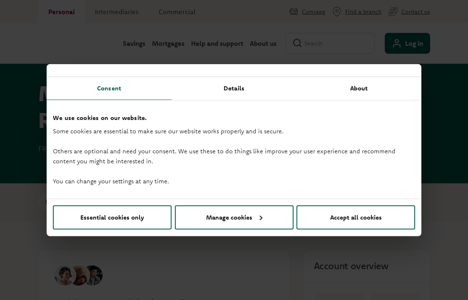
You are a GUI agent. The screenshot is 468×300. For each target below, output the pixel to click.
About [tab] (359, 88)
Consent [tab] (109, 88)
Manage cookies (234, 217)
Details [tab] (234, 88)
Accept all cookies (356, 217)
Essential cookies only (112, 217)
